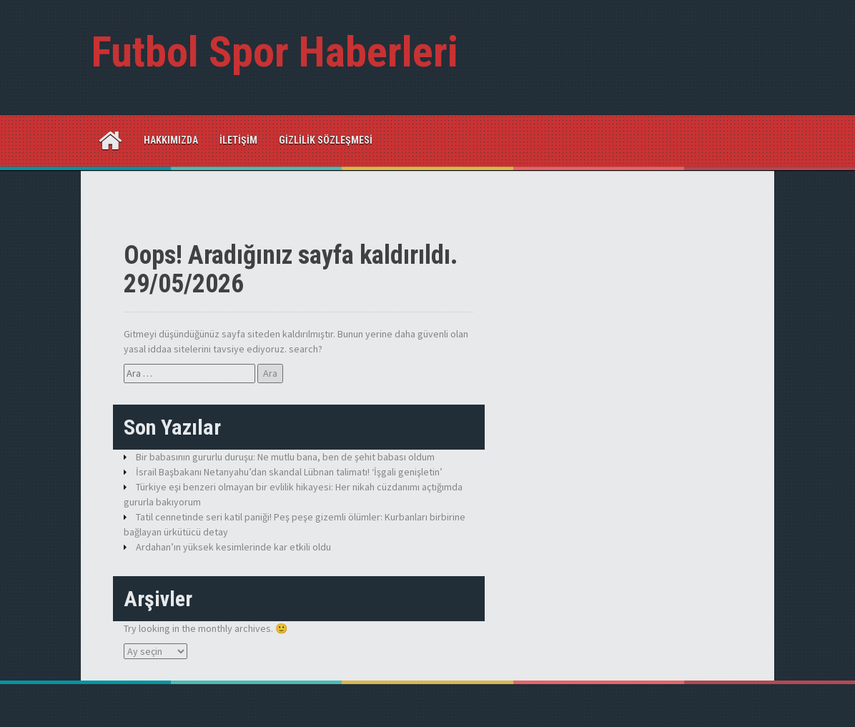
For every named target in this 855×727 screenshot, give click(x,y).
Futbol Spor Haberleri (275, 51)
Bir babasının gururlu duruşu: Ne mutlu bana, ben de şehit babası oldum (285, 456)
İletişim (238, 140)
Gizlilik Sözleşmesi (325, 140)
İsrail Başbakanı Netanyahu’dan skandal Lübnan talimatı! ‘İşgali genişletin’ (289, 471)
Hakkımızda (171, 140)
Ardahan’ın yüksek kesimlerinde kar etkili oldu (233, 546)
